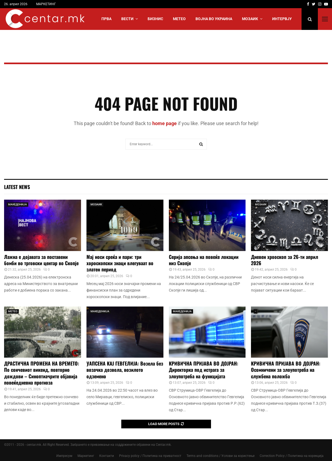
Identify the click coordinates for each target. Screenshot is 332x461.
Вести (127, 19)
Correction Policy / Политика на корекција (292, 456)
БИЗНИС (155, 19)
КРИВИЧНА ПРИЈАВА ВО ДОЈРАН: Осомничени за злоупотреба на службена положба (285, 370)
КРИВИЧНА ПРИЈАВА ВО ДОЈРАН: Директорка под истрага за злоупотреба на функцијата (203, 370)
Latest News (17, 186)
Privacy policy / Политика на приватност (150, 456)
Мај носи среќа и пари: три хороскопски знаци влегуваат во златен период (119, 263)
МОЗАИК (250, 19)
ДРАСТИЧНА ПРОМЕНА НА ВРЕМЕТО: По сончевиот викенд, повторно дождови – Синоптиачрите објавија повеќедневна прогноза (41, 373)
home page (164, 123)
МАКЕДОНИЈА (17, 204)
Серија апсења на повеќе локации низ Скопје (203, 260)
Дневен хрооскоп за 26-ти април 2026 (284, 260)
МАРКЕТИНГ (46, 4)
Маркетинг (85, 456)
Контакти (106, 456)
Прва (106, 19)
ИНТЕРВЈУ (282, 19)
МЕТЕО (179, 19)
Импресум (64, 456)
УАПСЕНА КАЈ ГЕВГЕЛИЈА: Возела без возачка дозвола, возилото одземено (124, 370)
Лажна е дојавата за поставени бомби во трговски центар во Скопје (41, 260)
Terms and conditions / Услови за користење (221, 456)
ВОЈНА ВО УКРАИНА (214, 19)
